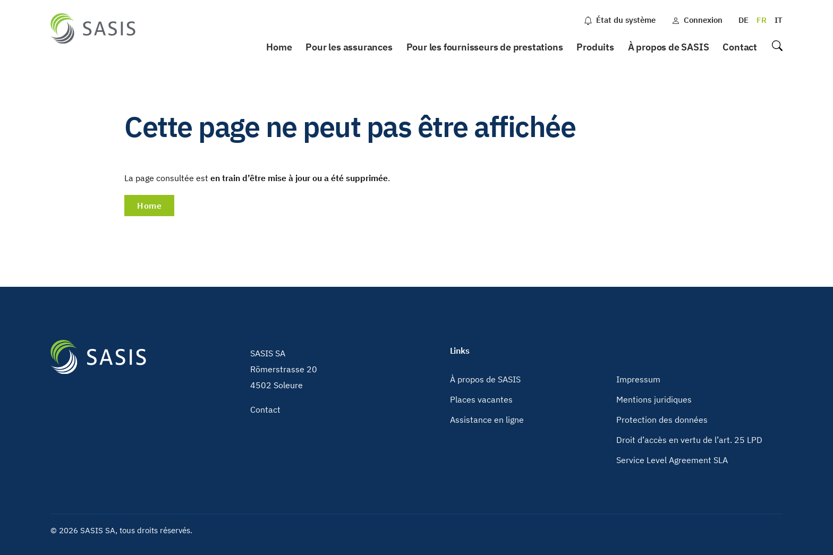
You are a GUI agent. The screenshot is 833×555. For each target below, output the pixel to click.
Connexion (697, 20)
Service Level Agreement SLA (672, 460)
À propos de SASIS (668, 47)
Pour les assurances (348, 47)
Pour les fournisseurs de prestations (484, 47)
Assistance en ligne (487, 419)
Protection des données (662, 419)
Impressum (638, 379)
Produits (595, 47)
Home (279, 47)
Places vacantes (481, 399)
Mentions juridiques (654, 399)
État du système (620, 20)
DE (743, 20)
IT (779, 20)
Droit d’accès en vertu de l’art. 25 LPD (689, 439)
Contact (739, 47)
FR (761, 20)
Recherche (777, 47)
